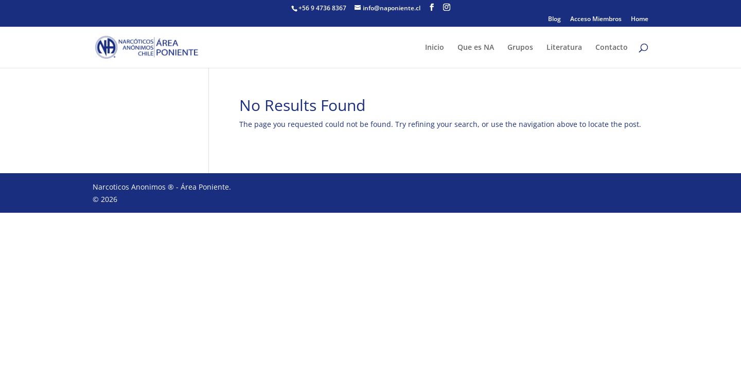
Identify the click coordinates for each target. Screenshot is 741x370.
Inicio (434, 48)
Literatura (564, 48)
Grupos (520, 48)
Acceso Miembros (596, 19)
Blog (554, 19)
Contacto (611, 48)
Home (639, 19)
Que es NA (475, 48)
